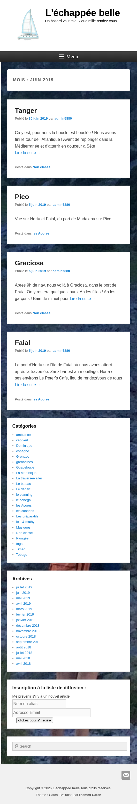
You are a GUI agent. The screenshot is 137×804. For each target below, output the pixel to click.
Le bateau (23, 484)
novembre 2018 (28, 631)
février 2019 (25, 614)
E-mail (125, 775)
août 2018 (23, 647)
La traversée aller (29, 478)
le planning (24, 494)
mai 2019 (23, 598)
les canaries (25, 511)
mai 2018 (23, 658)
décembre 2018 (28, 625)
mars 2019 (24, 609)
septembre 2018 (28, 642)
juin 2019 (23, 593)
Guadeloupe (25, 467)
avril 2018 (23, 664)
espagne (22, 451)
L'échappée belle (82, 13)
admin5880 (63, 118)
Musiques (23, 527)
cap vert (22, 440)
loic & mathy (25, 522)
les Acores (41, 233)
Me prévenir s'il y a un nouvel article (41, 696)
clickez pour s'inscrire (34, 720)
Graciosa (29, 263)
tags (19, 544)
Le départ (23, 489)
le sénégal (24, 500)
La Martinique (26, 473)
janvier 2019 (25, 620)
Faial (22, 343)
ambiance (23, 435)
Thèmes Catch (89, 795)
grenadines (24, 462)
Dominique (24, 446)
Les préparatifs (27, 516)
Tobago (21, 555)
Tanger (26, 110)
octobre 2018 (26, 636)
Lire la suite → (28, 152)
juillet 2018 (24, 653)
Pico (22, 197)
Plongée (22, 538)
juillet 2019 (24, 587)
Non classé (41, 167)
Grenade (22, 456)
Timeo (21, 549)
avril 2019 (23, 603)
